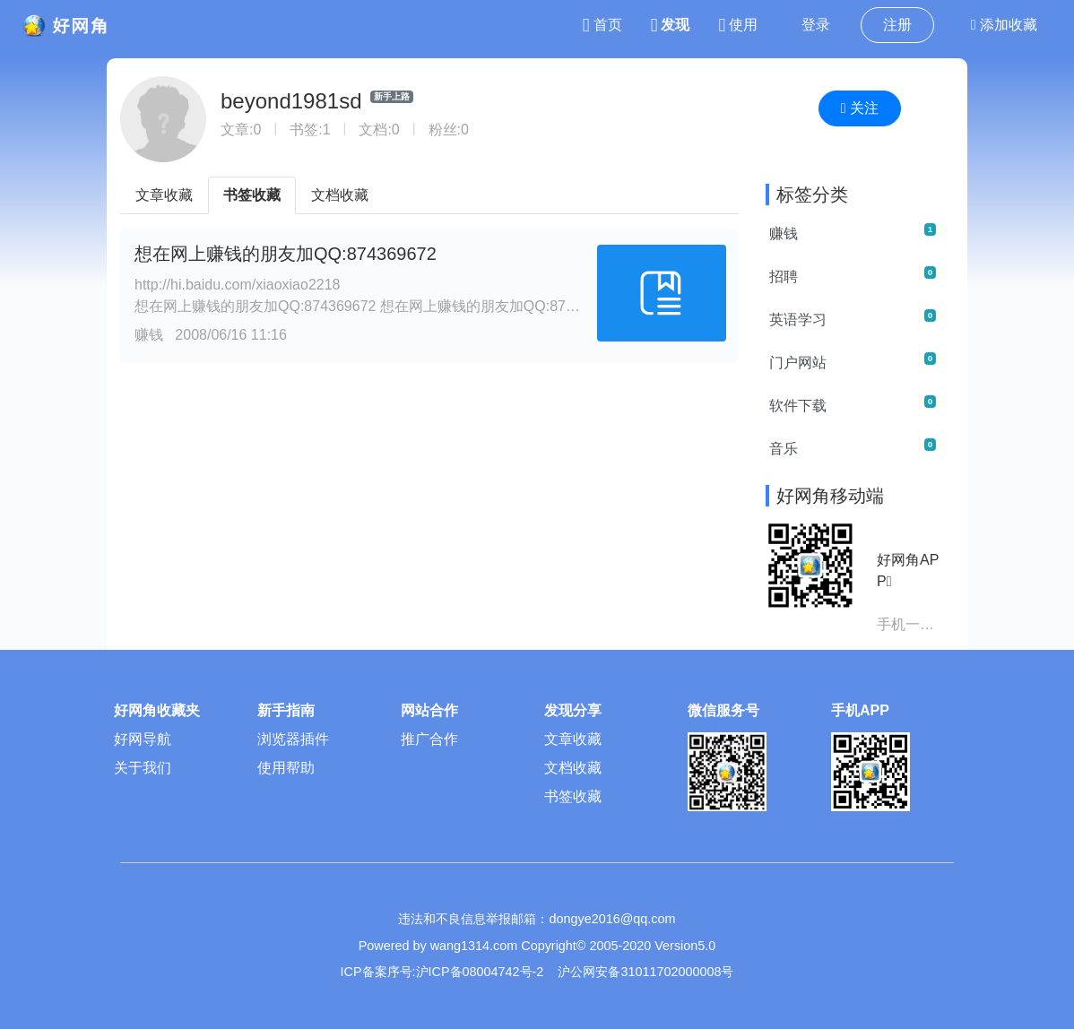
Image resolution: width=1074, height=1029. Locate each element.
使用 (738, 24)
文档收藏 (339, 195)
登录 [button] (815, 24)
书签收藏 (252, 195)
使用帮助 (286, 767)
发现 (670, 24)
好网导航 (142, 739)
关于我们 (142, 767)
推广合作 (429, 739)
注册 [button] (897, 24)
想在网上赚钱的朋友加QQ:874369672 (285, 254)
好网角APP (908, 570)
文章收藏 (164, 195)
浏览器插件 (293, 739)
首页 (602, 24)
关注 (860, 108)
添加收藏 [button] (1004, 24)
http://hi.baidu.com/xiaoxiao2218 (237, 284)
